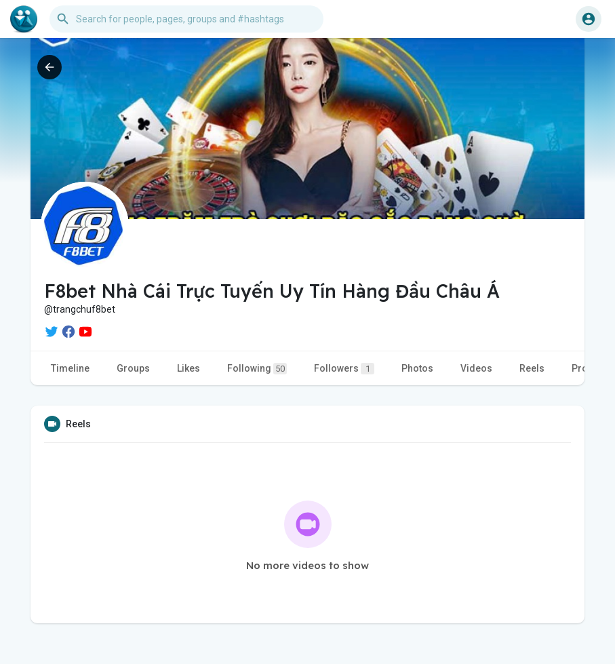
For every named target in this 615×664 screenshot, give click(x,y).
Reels (531, 368)
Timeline (70, 368)
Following (257, 368)
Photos (417, 368)
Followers (344, 368)
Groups (133, 368)
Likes (188, 368)
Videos (476, 368)
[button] (186, 19)
